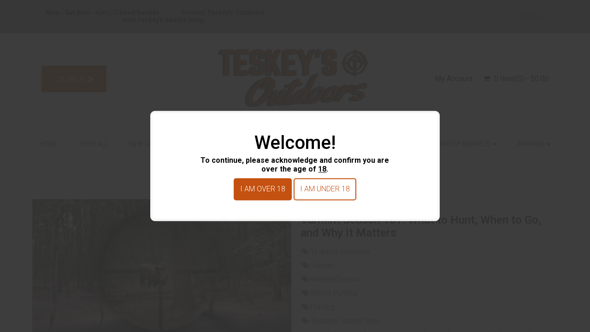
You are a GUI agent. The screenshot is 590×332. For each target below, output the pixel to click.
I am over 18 (262, 189)
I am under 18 (325, 189)
